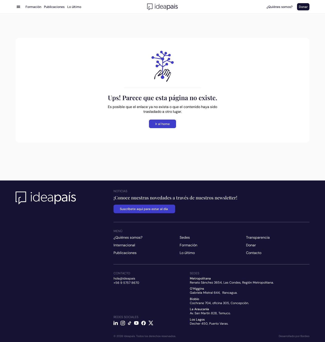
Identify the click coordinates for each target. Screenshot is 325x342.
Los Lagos (197, 319)
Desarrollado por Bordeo (294, 336)
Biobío (194, 299)
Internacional (124, 245)
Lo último (187, 252)
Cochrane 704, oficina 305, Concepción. (219, 303)
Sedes (185, 237)
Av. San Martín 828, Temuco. (210, 313)
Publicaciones (125, 252)
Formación (188, 245)
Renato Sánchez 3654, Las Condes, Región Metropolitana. (232, 282)
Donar (251, 245)
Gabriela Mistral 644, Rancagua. (213, 293)
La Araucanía (199, 309)
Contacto (253, 252)
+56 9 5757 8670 (126, 283)
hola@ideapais (124, 278)
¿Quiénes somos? (128, 237)
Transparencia (258, 237)
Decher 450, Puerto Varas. (209, 323)
